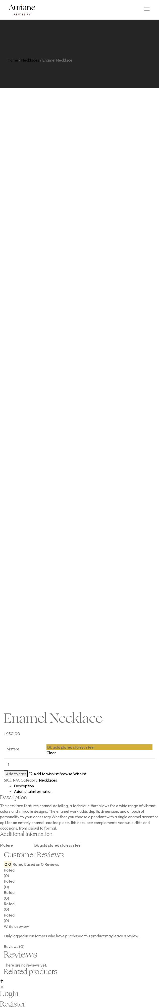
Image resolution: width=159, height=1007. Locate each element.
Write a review (16, 926)
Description (24, 785)
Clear (51, 752)
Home (13, 60)
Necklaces (30, 60)
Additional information (33, 791)
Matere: (13, 748)
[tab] (84, 786)
